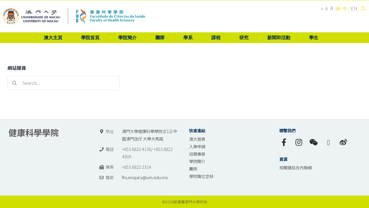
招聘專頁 (197, 154)
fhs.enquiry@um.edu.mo (145, 177)
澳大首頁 (197, 139)
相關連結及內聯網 (295, 167)
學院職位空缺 (201, 176)
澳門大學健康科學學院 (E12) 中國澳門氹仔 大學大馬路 (149, 135)
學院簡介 (197, 161)
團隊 (193, 169)
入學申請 (197, 146)
